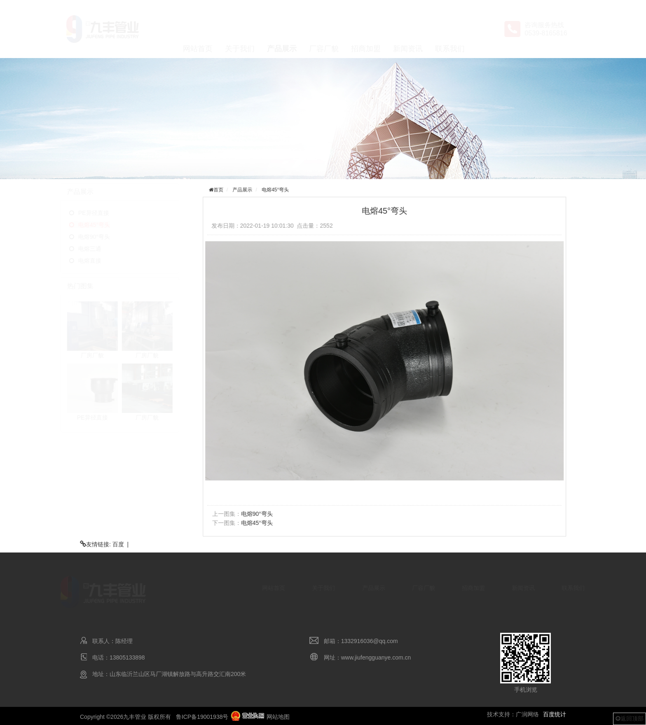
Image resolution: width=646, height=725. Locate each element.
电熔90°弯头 (106, 236)
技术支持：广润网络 (513, 714)
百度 (118, 544)
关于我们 (240, 29)
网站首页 (198, 29)
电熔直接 (102, 260)
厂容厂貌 (324, 29)
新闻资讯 (408, 29)
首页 (221, 190)
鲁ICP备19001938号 (202, 716)
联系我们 (450, 29)
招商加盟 (366, 29)
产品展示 (282, 29)
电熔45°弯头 (106, 224)
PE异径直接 (106, 213)
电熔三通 (102, 248)
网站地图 (278, 716)
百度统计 (554, 714)
